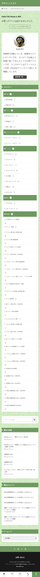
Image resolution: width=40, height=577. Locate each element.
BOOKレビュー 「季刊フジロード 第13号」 (16, 437)
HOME (5, 8)
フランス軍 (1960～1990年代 (14, 331)
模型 (9, 198)
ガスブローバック (12, 181)
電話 (28, 574)
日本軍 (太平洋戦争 (11, 368)
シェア (12, 574)
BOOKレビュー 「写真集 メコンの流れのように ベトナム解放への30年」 (20, 445)
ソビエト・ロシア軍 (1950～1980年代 (17, 269)
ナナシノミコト (9, 3)
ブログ (9, 110)
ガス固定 (10, 176)
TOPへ (36, 574)
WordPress (20, 566)
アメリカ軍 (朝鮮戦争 (12, 239)
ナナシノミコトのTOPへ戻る (20, 26)
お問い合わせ (20, 557)
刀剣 (9, 94)
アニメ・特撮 (11, 227)
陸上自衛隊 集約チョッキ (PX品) (13, 492)
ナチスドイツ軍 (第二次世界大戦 (15, 291)
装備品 (9, 214)
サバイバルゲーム (12, 132)
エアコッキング (12, 170)
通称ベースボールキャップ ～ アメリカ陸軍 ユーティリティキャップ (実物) (20, 509)
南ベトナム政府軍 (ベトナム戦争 (15, 346)
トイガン (10, 149)
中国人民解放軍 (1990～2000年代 (15, 398)
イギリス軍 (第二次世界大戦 (14, 324)
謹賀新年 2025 (8, 462)
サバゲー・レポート (13, 138)
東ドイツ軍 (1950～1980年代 (14, 304)
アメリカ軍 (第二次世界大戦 (14, 232)
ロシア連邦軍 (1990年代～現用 (15, 284)
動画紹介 (10, 121)
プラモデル (11, 203)
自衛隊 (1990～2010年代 (13, 383)
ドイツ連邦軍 (11, 299)
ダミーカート (11, 165)
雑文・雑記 (11, 127)
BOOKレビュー (12, 116)
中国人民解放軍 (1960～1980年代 (15, 390)
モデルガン (11, 192)
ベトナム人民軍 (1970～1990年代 (15, 354)
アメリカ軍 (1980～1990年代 (14, 254)
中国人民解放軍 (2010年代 (13, 405)
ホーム (4, 574)
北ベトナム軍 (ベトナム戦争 (14, 339)
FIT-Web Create (21, 564)
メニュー (20, 574)
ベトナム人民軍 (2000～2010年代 (15, 361)
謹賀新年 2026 (8, 454)
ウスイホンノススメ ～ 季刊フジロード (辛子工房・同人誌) (19, 470)
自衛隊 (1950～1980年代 (13, 376)
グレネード (11, 160)
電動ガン (10, 187)
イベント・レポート (13, 143)
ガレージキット (12, 209)
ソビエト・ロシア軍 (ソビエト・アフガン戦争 (19, 276)
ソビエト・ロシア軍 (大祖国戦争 (15, 262)
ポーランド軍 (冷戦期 (12, 311)
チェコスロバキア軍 (13, 319)
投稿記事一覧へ (19, 77)
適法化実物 (11, 100)
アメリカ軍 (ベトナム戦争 (13, 247)
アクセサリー (11, 154)
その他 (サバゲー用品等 (12, 219)
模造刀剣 (10, 105)
